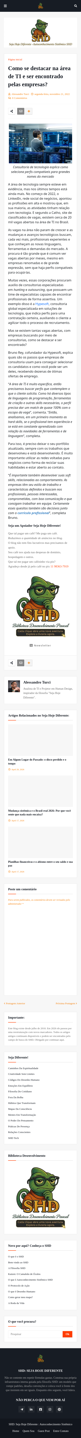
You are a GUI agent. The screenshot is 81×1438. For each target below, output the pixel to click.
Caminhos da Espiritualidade (23, 1068)
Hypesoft (42, 304)
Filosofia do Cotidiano (20, 1091)
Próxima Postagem (65, 1003)
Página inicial (15, 59)
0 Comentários (19, 97)
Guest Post (44, 1431)
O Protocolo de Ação (19, 1285)
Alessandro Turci (37, 682)
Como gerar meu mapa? (20, 1297)
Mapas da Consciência (20, 1108)
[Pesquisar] (36, 1334)
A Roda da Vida (16, 1303)
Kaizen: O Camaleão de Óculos (24, 1274)
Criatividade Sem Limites (21, 1073)
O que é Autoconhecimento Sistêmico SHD (30, 1279)
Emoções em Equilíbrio (20, 1085)
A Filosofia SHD (16, 1268)
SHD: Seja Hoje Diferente (23, 1424)
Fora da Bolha (15, 1097)
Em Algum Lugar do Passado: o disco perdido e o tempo (37, 761)
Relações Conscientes (19, 1132)
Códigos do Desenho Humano (24, 1079)
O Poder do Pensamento (20, 1120)
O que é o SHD (16, 1256)
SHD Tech (13, 1138)
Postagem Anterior (15, 1003)
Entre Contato (61, 1431)
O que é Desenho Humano (21, 1291)
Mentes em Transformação (22, 1114)
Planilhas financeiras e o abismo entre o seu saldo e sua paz (40, 863)
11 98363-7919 (60, 566)
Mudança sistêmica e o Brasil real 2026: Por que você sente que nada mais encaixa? (39, 812)
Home (15, 1431)
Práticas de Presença (19, 1126)
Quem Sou (28, 1431)
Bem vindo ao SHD (18, 1262)
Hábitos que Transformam (22, 1103)
